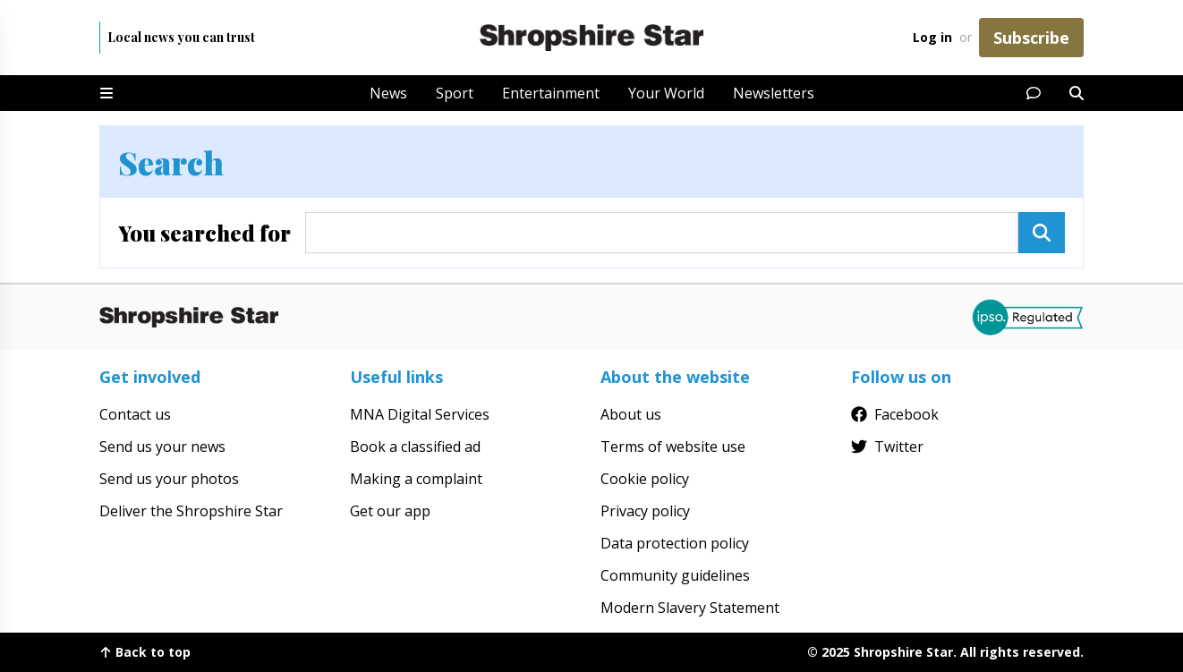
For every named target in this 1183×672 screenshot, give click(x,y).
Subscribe (1031, 37)
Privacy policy (645, 511)
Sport (454, 93)
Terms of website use (672, 446)
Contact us (135, 414)
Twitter (887, 446)
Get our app (390, 511)
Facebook (895, 414)
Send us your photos (169, 479)
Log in (932, 37)
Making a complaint (416, 479)
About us (630, 414)
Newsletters (773, 93)
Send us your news (162, 446)
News (388, 93)
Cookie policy (644, 479)
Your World (666, 93)
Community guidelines (675, 575)
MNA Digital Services (419, 414)
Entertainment (551, 93)
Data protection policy (674, 543)
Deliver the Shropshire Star (191, 511)
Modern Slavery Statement (689, 607)
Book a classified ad (415, 446)
